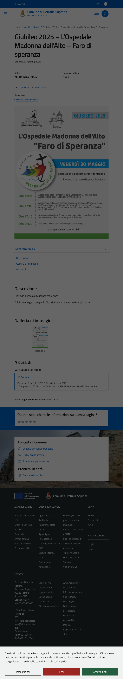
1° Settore (23, 377)
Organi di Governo (23, 525)
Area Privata (20, 652)
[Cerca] (105, 13)
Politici (17, 529)
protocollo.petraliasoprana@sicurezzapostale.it (24, 624)
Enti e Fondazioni (22, 543)
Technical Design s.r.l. (34, 670)
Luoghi (91, 544)
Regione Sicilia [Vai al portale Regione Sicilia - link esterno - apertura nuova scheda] (20, 4)
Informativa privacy (72, 592)
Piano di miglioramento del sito (72, 629)
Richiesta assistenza (49, 606)
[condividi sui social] (21, 87)
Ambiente (43, 520)
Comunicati (93, 520)
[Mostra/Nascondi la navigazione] (6, 13)
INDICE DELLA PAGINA (61, 249)
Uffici (16, 520)
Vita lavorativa (70, 567)
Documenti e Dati (22, 548)
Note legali (68, 601)
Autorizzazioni (45, 539)
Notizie (91, 515)
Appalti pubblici (46, 534)
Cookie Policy (69, 597)
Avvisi (90, 525)
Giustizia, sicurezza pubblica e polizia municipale (72, 520)
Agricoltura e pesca (48, 515)
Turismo (67, 562)
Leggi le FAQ (45, 583)
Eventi (91, 549)
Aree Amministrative (24, 515)
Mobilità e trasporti (72, 539)
